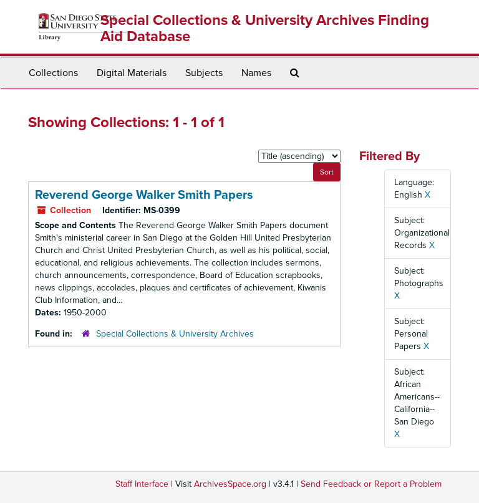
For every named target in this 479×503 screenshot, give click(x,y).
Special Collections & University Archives (175, 333)
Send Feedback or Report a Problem (371, 484)
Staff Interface (141, 484)
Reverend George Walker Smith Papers (144, 195)
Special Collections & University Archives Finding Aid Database (264, 28)
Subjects (204, 73)
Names (256, 73)
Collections (53, 73)
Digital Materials (132, 73)
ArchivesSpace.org (230, 484)
